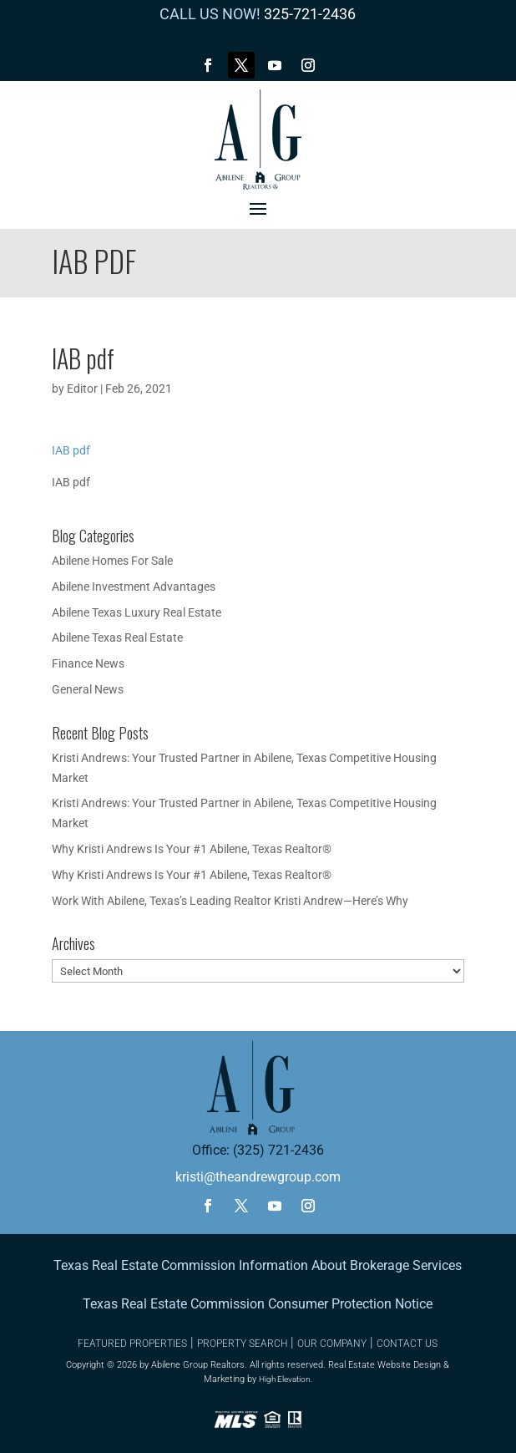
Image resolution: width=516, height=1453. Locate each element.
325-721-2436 (310, 14)
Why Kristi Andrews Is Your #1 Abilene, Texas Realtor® (191, 849)
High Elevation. (285, 1379)
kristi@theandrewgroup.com (258, 1177)
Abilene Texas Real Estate (117, 637)
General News (88, 689)
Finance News (88, 663)
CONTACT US (407, 1343)
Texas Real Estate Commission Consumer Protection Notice (258, 1304)
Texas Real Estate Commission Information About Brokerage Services (257, 1265)
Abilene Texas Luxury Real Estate (136, 612)
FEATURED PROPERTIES (132, 1343)
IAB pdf (71, 450)
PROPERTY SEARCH (242, 1343)
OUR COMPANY (332, 1343)
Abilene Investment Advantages (133, 586)
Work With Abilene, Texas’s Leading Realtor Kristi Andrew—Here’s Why (230, 900)
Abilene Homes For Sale (112, 560)
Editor (82, 388)
